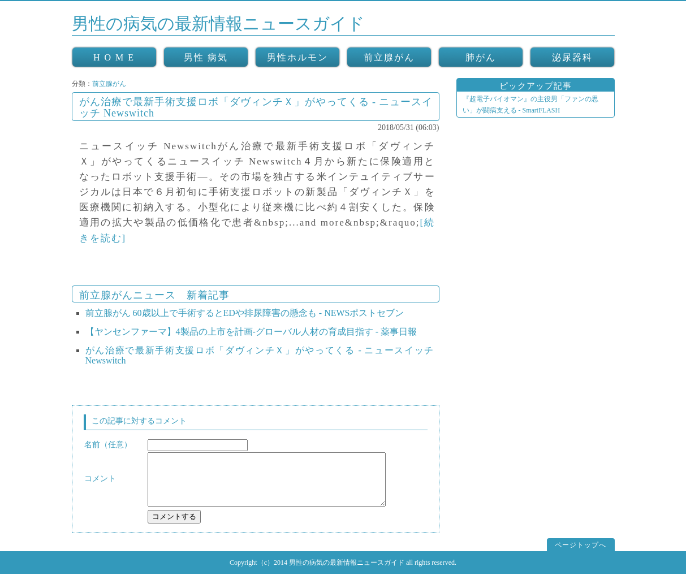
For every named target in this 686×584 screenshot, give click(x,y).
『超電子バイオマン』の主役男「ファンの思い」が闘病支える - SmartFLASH (530, 104)
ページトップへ (580, 555)
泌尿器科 (572, 57)
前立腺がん (389, 57)
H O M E (114, 57)
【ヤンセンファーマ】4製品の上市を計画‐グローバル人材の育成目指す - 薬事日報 (251, 331)
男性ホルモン (297, 57)
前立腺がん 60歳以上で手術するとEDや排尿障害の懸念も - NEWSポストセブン (244, 313)
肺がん (480, 57)
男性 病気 (206, 57)
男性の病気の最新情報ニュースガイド (218, 23)
